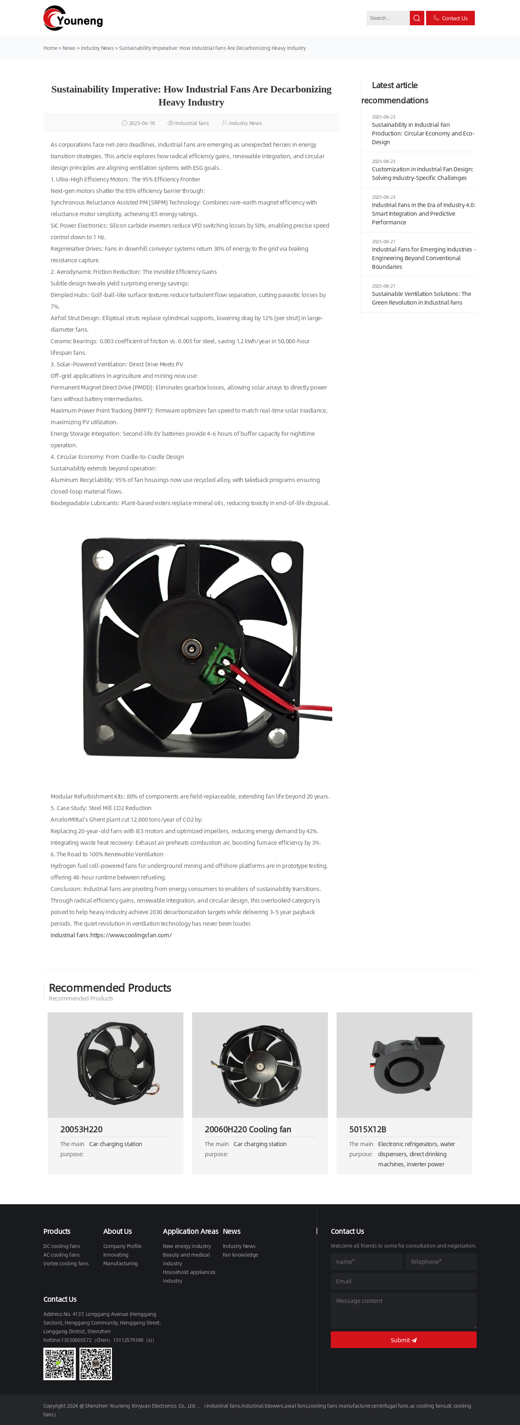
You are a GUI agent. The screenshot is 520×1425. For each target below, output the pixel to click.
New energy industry (187, 1246)
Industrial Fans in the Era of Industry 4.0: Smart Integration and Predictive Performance (424, 213)
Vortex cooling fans (65, 1263)
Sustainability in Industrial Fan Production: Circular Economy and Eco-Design (423, 133)
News (69, 48)
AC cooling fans (61, 1254)
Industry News (97, 48)
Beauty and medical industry (186, 1258)
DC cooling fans (61, 1246)
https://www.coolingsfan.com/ (131, 934)
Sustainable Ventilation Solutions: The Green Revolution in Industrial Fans (421, 298)
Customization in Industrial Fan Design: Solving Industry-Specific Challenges (423, 173)
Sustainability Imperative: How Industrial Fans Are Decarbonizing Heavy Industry (212, 48)
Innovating (116, 1254)
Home (50, 48)
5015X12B (367, 1129)
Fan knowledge (240, 1254)
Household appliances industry (189, 1276)
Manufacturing (120, 1263)
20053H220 (81, 1129)
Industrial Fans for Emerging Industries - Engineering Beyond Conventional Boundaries (424, 258)
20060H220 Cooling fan (248, 1129)
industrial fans (69, 934)
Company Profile (122, 1246)
